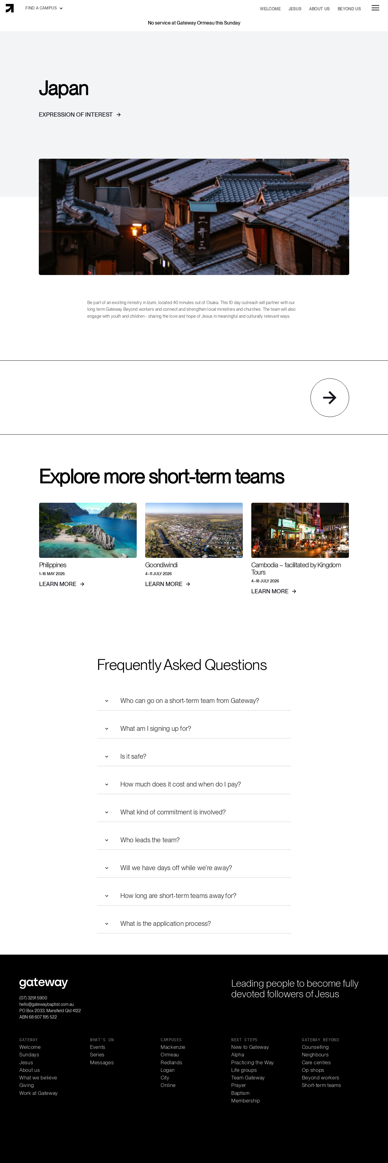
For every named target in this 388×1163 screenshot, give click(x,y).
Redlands (171, 1063)
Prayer (238, 1085)
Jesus (26, 1063)
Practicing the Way (252, 1063)
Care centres (316, 1063)
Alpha (237, 1055)
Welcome (30, 1047)
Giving (26, 1085)
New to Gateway (250, 1047)
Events (97, 1047)
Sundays (29, 1055)
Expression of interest (76, 114)
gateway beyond (320, 1039)
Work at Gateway (38, 1093)
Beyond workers (321, 1078)
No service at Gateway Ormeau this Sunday (194, 23)
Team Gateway (248, 1078)
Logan (168, 1070)
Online (168, 1085)
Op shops (313, 1070)
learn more (57, 584)
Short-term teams (321, 1085)
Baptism (240, 1093)
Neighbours (315, 1055)
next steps (244, 1039)
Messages (102, 1063)
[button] (44, 8)
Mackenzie (173, 1047)
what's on (102, 1039)
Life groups (244, 1070)
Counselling (315, 1047)
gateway (28, 1039)
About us (29, 1070)
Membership (245, 1101)
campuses (171, 1039)
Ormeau (170, 1055)
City (165, 1078)
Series (97, 1055)
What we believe (38, 1078)
